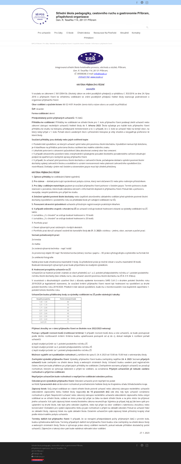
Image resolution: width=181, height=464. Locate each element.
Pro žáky (58, 32)
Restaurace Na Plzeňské (105, 32)
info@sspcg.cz (38, 456)
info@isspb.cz (100, 73)
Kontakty (136, 32)
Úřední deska (83, 32)
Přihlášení (88, 37)
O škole (69, 32)
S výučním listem (78, 43)
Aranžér (88, 43)
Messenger (141, 2)
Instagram (146, 2)
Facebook (136, 2)
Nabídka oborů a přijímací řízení (61, 43)
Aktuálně (124, 32)
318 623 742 (37, 454)
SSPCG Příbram (37, 43)
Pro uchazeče (44, 32)
